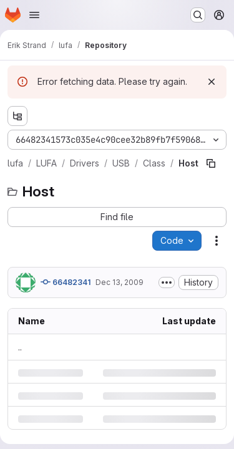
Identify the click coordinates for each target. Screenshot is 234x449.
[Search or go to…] (197, 14)
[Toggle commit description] (166, 282)
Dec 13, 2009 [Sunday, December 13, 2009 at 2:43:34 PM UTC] (119, 282)
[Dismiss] (211, 81)
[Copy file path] (211, 163)
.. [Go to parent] (20, 347)
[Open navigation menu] (34, 15)
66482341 (65, 282)
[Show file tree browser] (17, 116)
